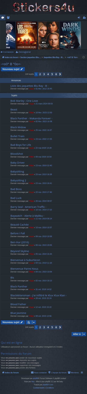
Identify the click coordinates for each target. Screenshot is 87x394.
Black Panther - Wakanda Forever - (31, 118)
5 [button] (52, 74)
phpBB (35, 378)
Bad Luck (15, 198)
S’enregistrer (25, 52)
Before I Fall (17, 233)
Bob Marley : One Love (24, 100)
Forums (3, 18)
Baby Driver (17, 162)
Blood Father (18, 304)
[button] (60, 74)
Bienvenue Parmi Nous (24, 268)
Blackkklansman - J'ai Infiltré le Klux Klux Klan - (38, 295)
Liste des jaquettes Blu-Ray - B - (29, 85)
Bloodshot (16, 153)
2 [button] (40, 74)
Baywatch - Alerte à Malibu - (27, 215)
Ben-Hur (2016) (19, 242)
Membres (9, 18)
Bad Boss (16, 189)
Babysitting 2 (18, 180)
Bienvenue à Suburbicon (25, 260)
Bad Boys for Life (20, 144)
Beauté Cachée (19, 224)
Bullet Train (17, 136)
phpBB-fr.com (48, 385)
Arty (33, 382)
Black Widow (18, 127)
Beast (13, 109)
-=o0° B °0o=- (11, 64)
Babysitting (17, 171)
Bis (12, 277)
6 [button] (56, 74)
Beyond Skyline (19, 251)
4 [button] (48, 74)
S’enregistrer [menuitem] (85, 18)
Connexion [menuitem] (80, 18)
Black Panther (18, 286)
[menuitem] (73, 372)
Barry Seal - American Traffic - (28, 206)
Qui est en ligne (11, 343)
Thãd (31, 89)
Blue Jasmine (18, 313)
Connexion (8, 52)
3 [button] (44, 74)
